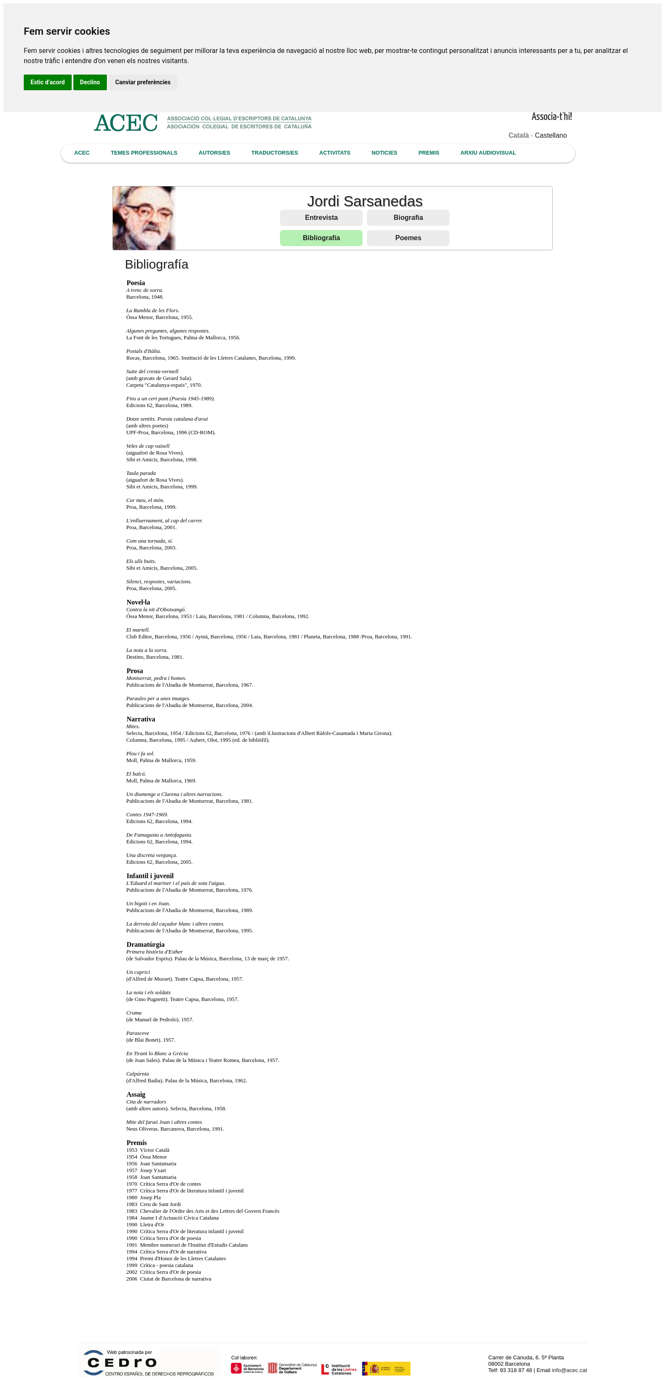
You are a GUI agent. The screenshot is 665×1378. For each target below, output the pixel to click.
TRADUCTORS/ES (274, 153)
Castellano (551, 135)
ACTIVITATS (334, 153)
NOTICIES (384, 153)
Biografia (408, 217)
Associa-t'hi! (552, 117)
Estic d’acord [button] (48, 82)
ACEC (81, 153)
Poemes (408, 237)
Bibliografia (321, 237)
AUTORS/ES (214, 153)
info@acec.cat (569, 1370)
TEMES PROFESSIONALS (144, 153)
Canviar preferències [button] (142, 82)
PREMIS (429, 153)
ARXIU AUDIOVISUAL (488, 153)
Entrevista (321, 217)
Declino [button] (90, 82)
